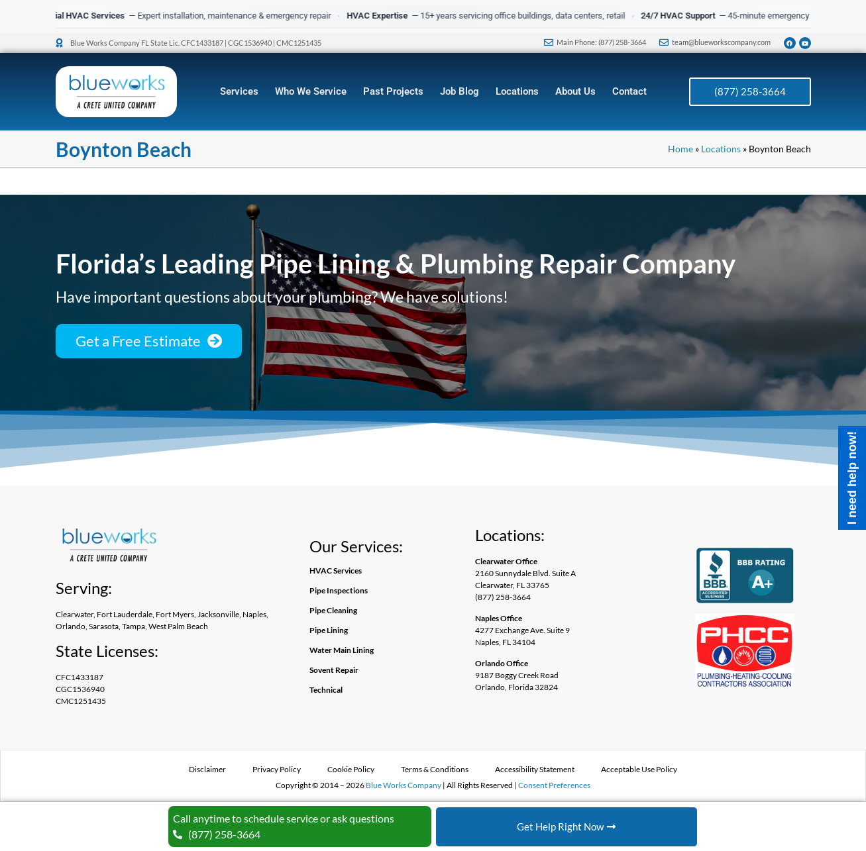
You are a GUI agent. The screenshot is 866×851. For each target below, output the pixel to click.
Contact (629, 91)
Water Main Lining (341, 650)
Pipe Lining (328, 630)
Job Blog (459, 91)
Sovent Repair (333, 670)
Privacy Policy (276, 769)
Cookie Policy (350, 769)
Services (239, 91)
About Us (575, 91)
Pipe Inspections (338, 590)
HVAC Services (335, 571)
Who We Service (311, 91)
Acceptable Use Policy (639, 769)
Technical (326, 690)
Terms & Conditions (434, 769)
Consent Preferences (554, 785)
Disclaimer (207, 769)
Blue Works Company (403, 785)
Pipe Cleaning (333, 610)
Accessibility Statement (534, 769)
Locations (517, 91)
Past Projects (393, 91)
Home (680, 149)
